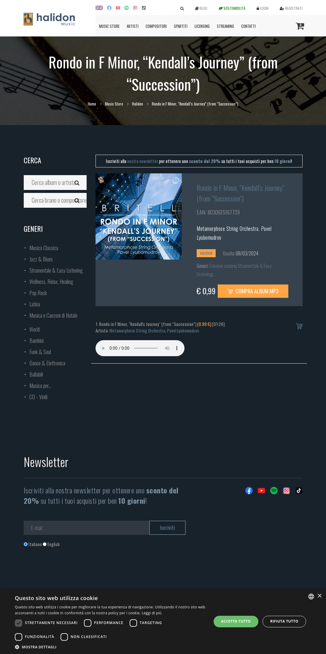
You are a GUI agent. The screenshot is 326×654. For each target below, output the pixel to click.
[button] (110, 647)
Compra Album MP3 (253, 291)
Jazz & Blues (41, 259)
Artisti (133, 26)
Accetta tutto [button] (236, 621)
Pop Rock (38, 293)
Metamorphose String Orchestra (228, 228)
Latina (34, 304)
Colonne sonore (222, 265)
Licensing (202, 26)
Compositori (156, 26)
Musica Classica (43, 248)
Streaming (225, 26)
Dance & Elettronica (47, 363)
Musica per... (40, 385)
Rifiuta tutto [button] (284, 621)
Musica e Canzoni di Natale (53, 315)
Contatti (248, 26)
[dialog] (163, 621)
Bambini (36, 340)
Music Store (109, 26)
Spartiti (180, 26)
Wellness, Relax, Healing (51, 281)
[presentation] (69, 571)
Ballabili (36, 374)
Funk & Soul (40, 352)
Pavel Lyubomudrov (183, 330)
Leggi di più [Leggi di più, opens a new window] (152, 612)
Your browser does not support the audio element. (140, 348)
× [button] (319, 596)
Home (92, 104)
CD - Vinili (38, 397)
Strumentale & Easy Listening (56, 270)
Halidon (137, 104)
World (34, 329)
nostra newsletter (142, 161)
